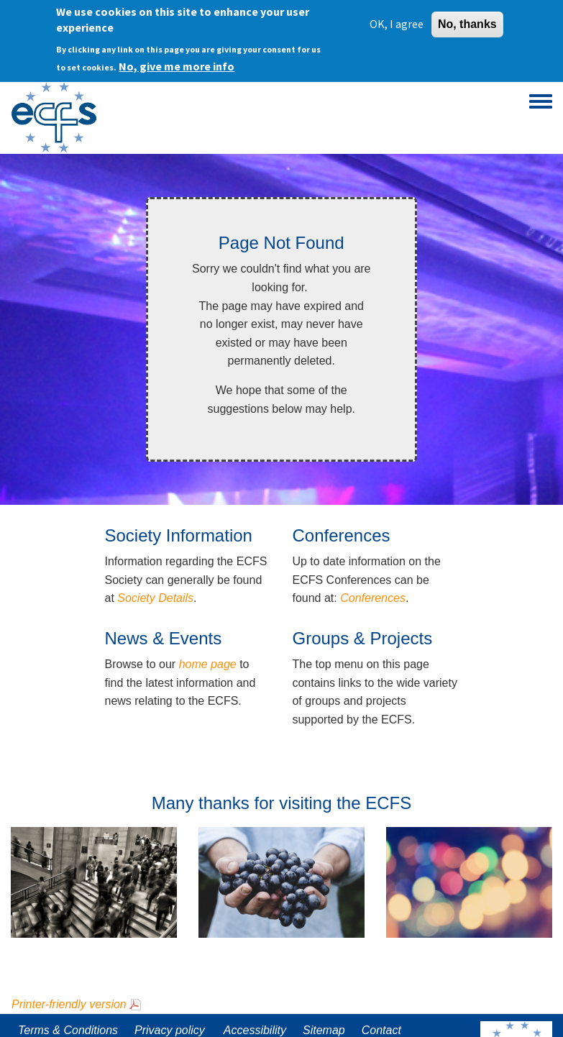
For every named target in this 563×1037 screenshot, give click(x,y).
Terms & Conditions (68, 1030)
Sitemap (324, 1030)
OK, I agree (397, 23)
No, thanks (467, 23)
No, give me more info (176, 65)
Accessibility (255, 1030)
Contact (381, 1030)
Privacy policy (169, 1030)
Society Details (155, 598)
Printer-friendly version (69, 1004)
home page (208, 664)
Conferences (373, 598)
